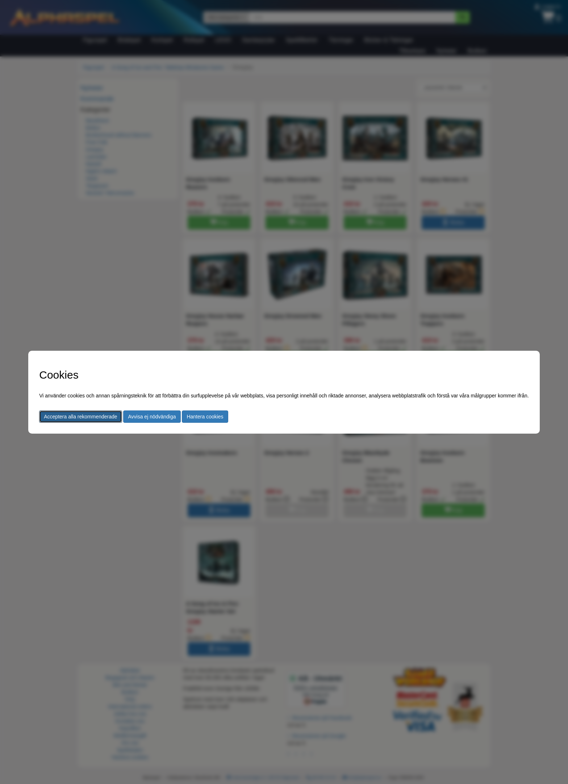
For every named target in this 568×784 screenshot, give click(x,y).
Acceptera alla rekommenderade (80, 417)
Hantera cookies (205, 417)
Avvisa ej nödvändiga (152, 417)
